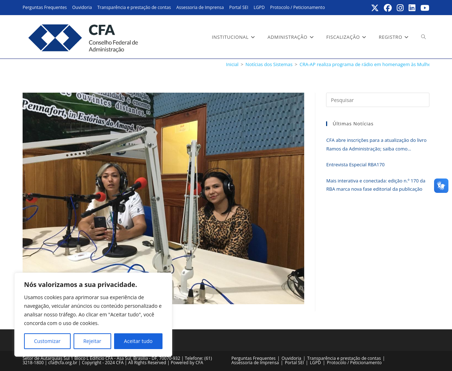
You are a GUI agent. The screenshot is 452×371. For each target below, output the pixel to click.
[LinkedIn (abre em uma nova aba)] (412, 8)
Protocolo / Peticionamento (297, 7)
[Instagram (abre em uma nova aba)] (400, 8)
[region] (93, 315)
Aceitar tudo (138, 341)
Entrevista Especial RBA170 (355, 164)
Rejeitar (92, 341)
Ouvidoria (82, 7)
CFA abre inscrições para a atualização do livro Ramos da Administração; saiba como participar (376, 145)
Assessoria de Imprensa (200, 7)
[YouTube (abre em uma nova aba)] (423, 8)
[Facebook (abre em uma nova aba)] (388, 8)
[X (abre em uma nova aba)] (375, 8)
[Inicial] (232, 64)
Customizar (47, 341)
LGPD (259, 7)
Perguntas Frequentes (45, 7)
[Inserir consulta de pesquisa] (377, 100)
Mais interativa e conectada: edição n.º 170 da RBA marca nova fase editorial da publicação (375, 184)
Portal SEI (238, 7)
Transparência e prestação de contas (134, 7)
